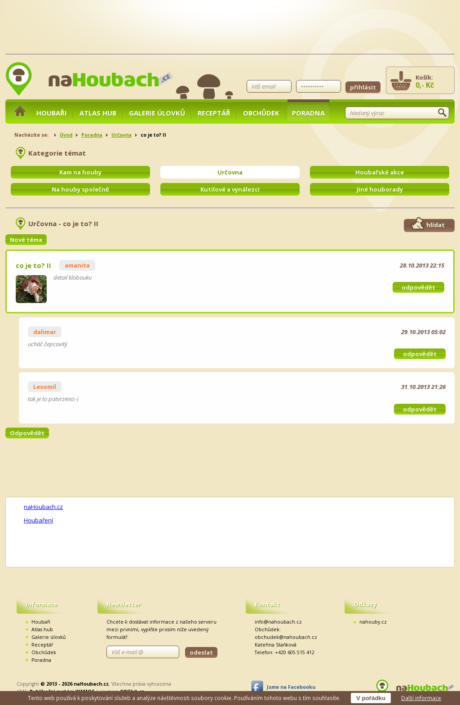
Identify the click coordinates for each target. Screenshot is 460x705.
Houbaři (51, 112)
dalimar (44, 332)
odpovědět (418, 287)
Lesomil (44, 387)
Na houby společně (80, 189)
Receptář (214, 112)
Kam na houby (80, 172)
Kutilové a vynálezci (230, 189)
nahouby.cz (373, 622)
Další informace (421, 697)
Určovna (121, 135)
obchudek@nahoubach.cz (286, 637)
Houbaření (38, 520)
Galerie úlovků (157, 112)
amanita (77, 265)
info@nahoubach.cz (278, 622)
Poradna (308, 112)
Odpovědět (27, 433)
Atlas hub (98, 112)
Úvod (66, 135)
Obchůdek (261, 112)
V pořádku (370, 698)
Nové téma (26, 240)
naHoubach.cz (43, 507)
